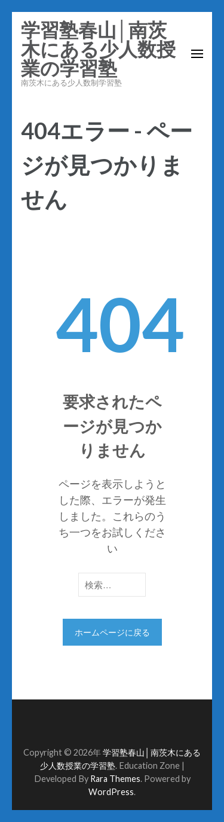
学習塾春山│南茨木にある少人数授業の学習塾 (98, 49)
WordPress (111, 792)
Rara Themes (115, 779)
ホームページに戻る (112, 632)
